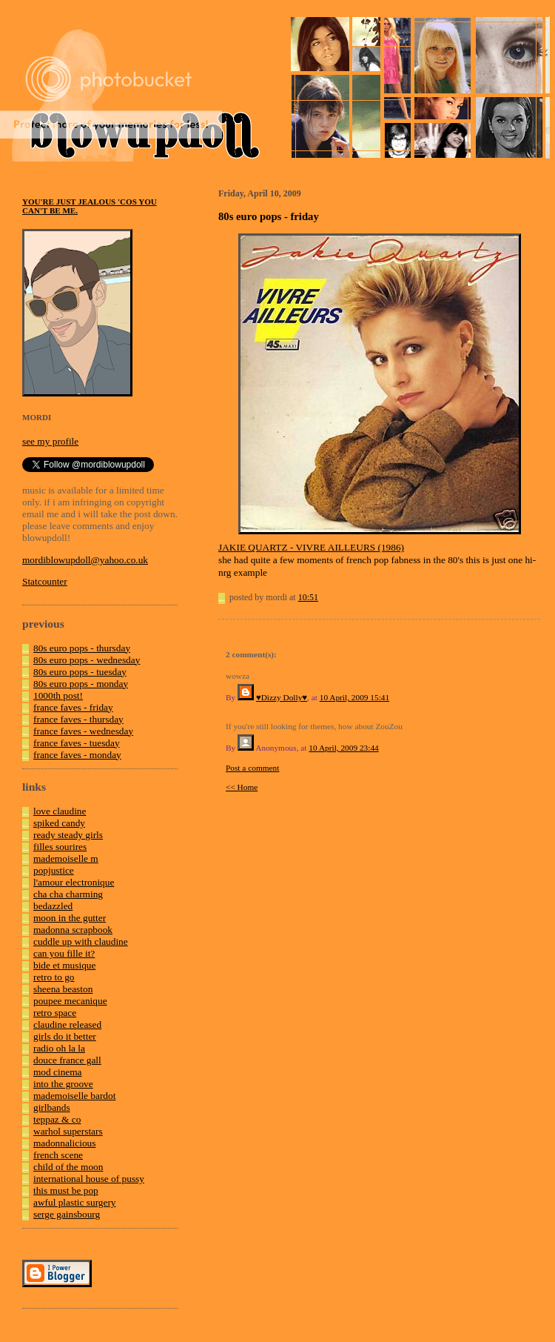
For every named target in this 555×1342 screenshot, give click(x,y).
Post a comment (252, 767)
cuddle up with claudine (80, 941)
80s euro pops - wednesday (86, 659)
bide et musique (64, 965)
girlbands (51, 1107)
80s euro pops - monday (80, 683)
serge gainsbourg (66, 1214)
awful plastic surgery (74, 1202)
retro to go (54, 977)
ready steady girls (68, 834)
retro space (54, 1012)
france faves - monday (77, 754)
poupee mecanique (70, 1000)
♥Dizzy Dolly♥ (281, 697)
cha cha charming (68, 894)
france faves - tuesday (76, 742)
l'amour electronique (73, 882)
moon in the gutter (69, 917)
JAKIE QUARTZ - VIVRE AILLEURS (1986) (311, 547)
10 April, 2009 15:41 (354, 697)
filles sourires (60, 846)
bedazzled (53, 905)
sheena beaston (62, 988)
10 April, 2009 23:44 (343, 747)
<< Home (242, 787)
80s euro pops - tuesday (80, 671)
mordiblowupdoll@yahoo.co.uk (85, 559)
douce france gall (67, 1060)
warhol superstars (68, 1131)
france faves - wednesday (83, 731)
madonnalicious (64, 1143)
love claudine (59, 811)
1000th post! (58, 695)
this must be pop (65, 1190)
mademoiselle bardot (74, 1095)
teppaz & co (57, 1119)
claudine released (67, 1024)
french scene (58, 1154)
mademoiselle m (65, 858)
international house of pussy (88, 1178)
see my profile (50, 441)
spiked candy (59, 822)
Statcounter (44, 581)
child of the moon (68, 1166)
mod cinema (57, 1071)
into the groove (63, 1083)
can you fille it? (64, 953)
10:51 (308, 597)
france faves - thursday (78, 719)
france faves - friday (73, 707)
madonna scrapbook (72, 929)
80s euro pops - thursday (81, 648)
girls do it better (64, 1036)
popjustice (53, 870)
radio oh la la (59, 1048)
